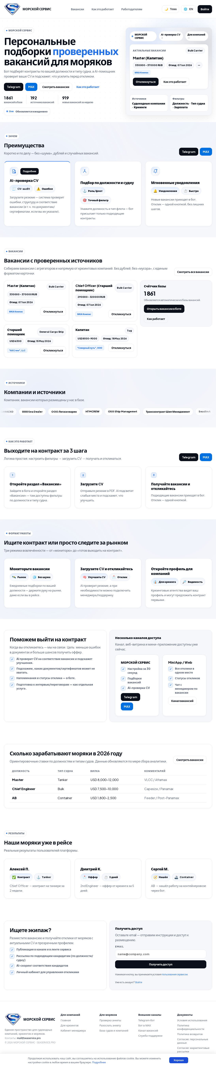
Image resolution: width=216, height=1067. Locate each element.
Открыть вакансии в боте (164, 308)
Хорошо (179, 1060)
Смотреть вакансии (55, 87)
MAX (31, 87)
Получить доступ (161, 964)
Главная (66, 1020)
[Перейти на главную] (27, 9)
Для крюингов (69, 1025)
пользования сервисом (175, 974)
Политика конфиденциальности (190, 1027)
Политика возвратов (190, 1034)
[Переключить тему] (170, 9)
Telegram (13, 87)
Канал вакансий (182, 701)
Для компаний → (196, 36)
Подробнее (29, 171)
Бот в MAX (144, 1025)
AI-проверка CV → (170, 36)
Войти (205, 9)
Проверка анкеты (110, 1020)
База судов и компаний (114, 1030)
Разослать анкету (110, 1025)
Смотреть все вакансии (193, 272)
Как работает (156, 318)
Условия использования (192, 1020)
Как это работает (102, 9)
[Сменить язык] (188, 9)
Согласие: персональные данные (192, 1041)
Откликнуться (146, 81)
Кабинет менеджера (73, 1030)
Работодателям (131, 9)
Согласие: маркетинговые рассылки (193, 1049)
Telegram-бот (146, 1020)
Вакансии (77, 9)
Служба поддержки (150, 1035)
